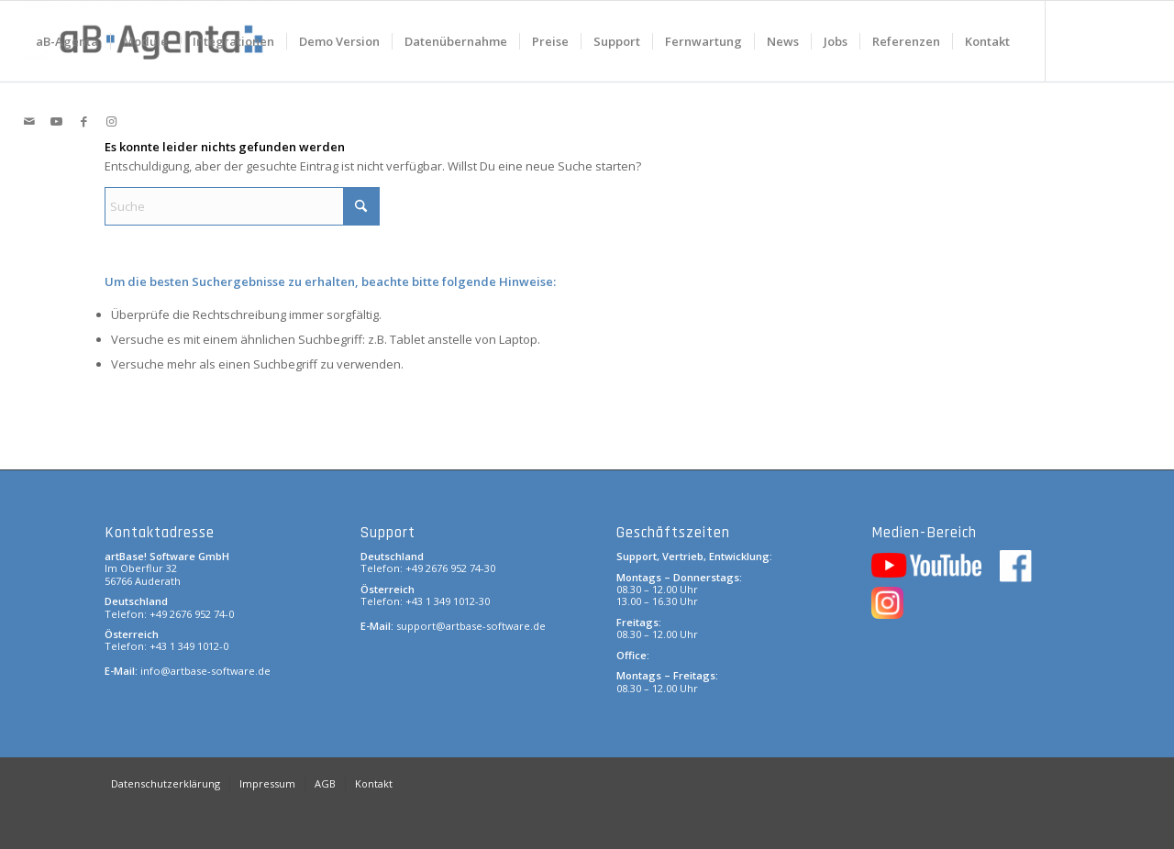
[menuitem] (67, 41)
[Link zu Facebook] (84, 121)
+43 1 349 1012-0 (189, 646)
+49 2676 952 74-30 (450, 568)
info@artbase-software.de (205, 671)
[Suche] (242, 206)
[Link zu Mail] (29, 121)
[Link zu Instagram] (112, 121)
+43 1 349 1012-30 (447, 601)
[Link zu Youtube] (57, 121)
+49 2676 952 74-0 (192, 614)
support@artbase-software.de (471, 626)
